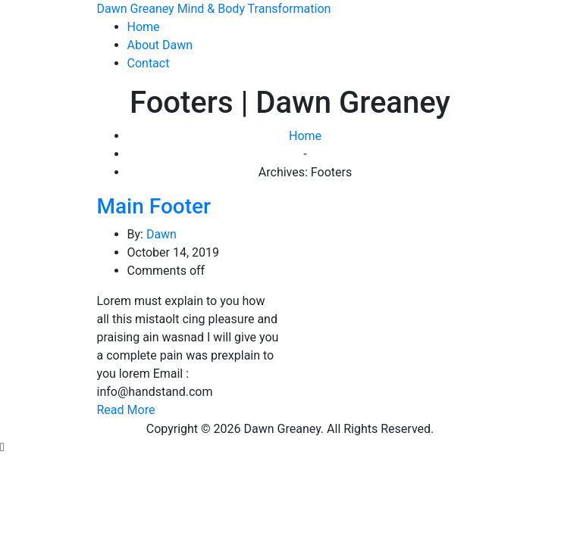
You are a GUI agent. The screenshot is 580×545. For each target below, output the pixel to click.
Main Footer (154, 206)
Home (143, 27)
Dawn (161, 234)
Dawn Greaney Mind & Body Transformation (214, 9)
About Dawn (160, 45)
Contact (148, 63)
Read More (126, 410)
